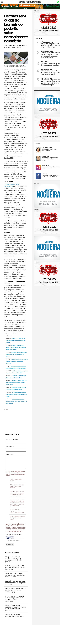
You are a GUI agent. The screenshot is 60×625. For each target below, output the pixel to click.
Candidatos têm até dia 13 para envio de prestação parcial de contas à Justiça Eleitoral (16, 382)
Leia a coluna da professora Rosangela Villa (49, 149)
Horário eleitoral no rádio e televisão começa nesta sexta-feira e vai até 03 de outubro (16, 401)
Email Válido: (10, 447)
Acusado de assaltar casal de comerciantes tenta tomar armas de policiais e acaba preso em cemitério (50, 55)
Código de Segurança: (14, 535)
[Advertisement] (14, 420)
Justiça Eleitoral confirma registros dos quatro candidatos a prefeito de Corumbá (17, 361)
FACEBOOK (45, 174)
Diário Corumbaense (30, 1)
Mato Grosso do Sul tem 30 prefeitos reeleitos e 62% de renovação (14, 567)
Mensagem (10, 454)
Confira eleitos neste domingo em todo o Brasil (14, 615)
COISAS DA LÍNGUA (47, 148)
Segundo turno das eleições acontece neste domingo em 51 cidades (15, 582)
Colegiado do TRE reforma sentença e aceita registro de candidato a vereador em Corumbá (16, 347)
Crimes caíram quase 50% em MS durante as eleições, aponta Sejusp (15, 590)
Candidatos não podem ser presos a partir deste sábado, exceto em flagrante (15, 340)
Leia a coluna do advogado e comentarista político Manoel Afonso (50, 159)
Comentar (9, 545)
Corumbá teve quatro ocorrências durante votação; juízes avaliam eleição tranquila (15, 607)
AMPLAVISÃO (45, 156)
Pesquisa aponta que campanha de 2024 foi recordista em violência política (13, 559)
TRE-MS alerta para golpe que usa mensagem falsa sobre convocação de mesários (16, 394)
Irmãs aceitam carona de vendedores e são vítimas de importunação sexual (50, 72)
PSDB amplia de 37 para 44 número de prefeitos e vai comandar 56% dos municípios (14, 598)
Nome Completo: (12, 439)
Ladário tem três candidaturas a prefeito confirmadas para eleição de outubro (16, 354)
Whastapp (58, 2)
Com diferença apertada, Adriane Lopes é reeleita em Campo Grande (15, 575)
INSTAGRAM (45, 165)
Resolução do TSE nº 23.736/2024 (12, 185)
